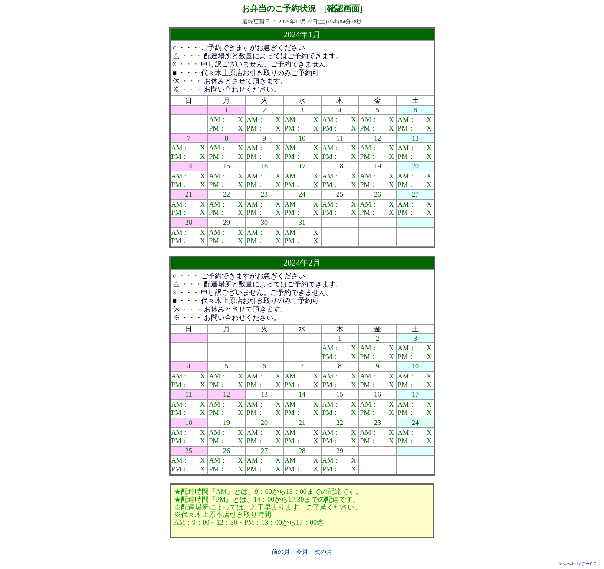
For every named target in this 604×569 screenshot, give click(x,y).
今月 (302, 551)
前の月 (281, 551)
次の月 (323, 551)
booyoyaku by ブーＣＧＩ (580, 564)
